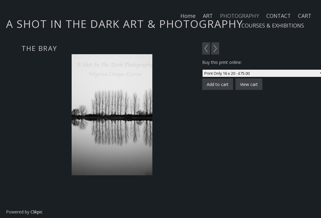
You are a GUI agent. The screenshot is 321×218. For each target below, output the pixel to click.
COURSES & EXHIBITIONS (273, 25)
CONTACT (278, 15)
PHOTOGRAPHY (239, 15)
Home (188, 15)
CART (304, 15)
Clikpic (37, 212)
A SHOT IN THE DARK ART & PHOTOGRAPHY (124, 23)
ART (208, 15)
